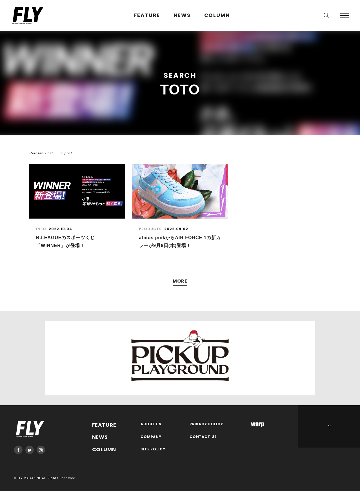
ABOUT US (151, 424)
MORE (180, 281)
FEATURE (147, 15)
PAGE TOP (329, 426)
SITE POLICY (153, 449)
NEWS (182, 15)
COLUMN (217, 15)
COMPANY (151, 437)
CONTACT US (203, 437)
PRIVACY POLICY (206, 424)
